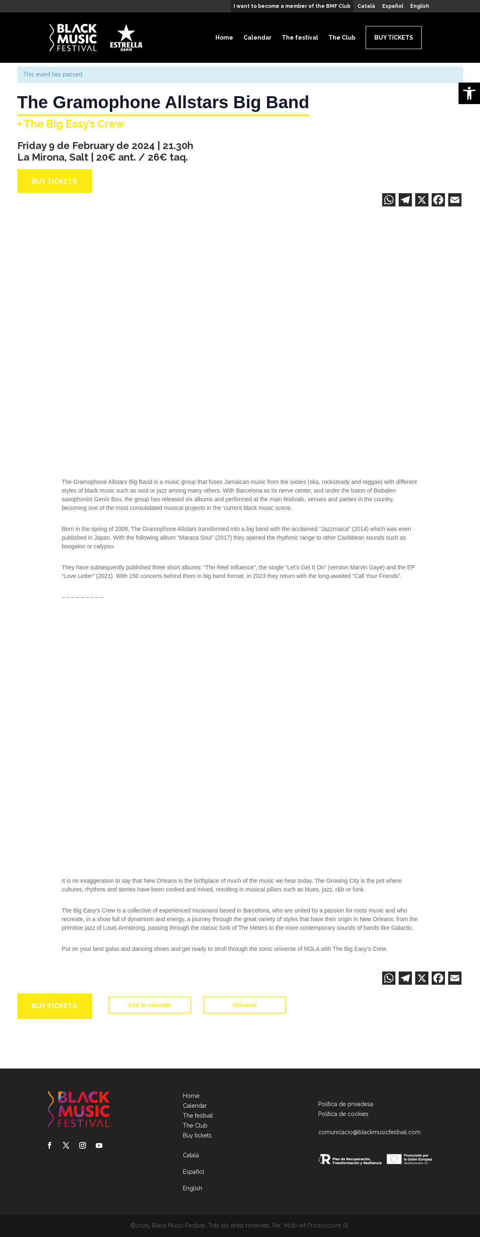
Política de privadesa (345, 1104)
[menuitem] (366, 8)
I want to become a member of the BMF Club (292, 6)
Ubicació (245, 1001)
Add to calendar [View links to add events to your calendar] (150, 1001)
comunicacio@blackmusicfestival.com (369, 1132)
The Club (342, 37)
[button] (469, 93)
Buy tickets (393, 37)
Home (224, 37)
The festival (300, 37)
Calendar (258, 37)
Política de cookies (343, 1114)
